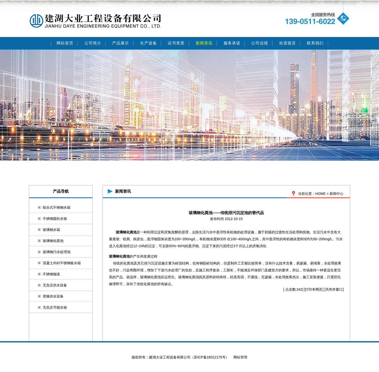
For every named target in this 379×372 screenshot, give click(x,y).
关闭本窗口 (334, 289)
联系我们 (315, 43)
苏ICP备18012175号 (210, 357)
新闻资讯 (204, 43)
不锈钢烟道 (51, 274)
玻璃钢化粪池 (53, 241)
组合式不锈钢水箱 (56, 207)
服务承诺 (232, 43)
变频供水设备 (53, 296)
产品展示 (120, 43)
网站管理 (240, 357)
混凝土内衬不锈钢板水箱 (62, 263)
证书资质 (176, 43)
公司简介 (92, 43)
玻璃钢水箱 (51, 230)
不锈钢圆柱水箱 (55, 219)
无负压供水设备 (55, 285)
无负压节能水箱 (55, 307)
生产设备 (148, 43)
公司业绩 (259, 43)
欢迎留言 (287, 43)
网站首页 (65, 43)
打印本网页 (313, 289)
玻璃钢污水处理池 (56, 252)
